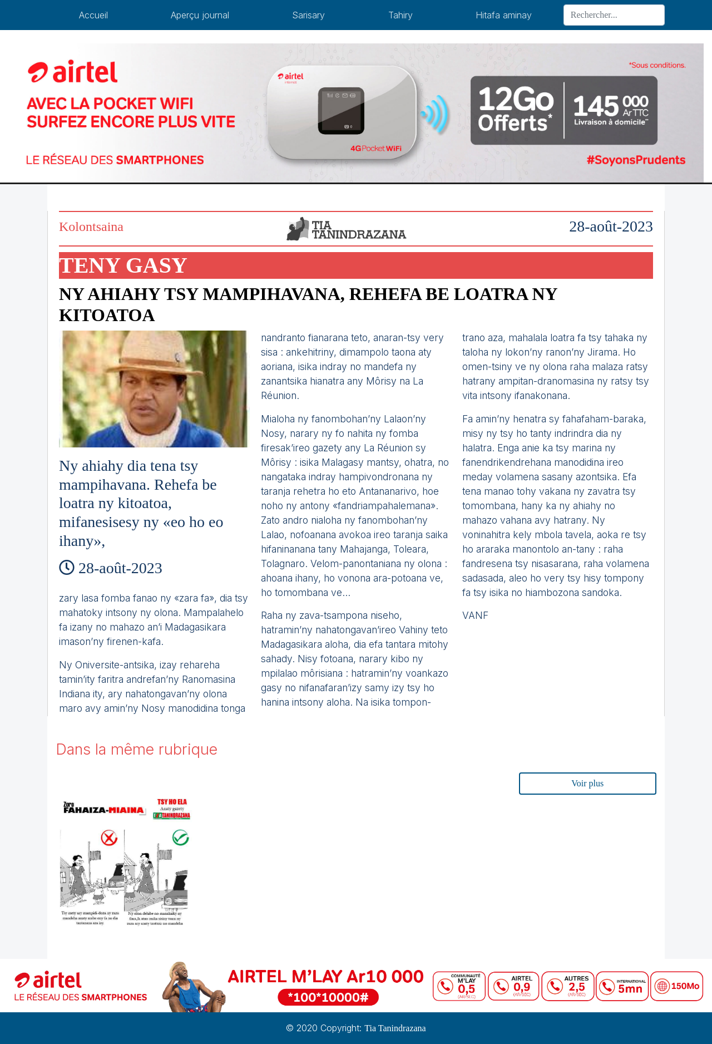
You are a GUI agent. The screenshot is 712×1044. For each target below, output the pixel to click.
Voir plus (587, 783)
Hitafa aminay (504, 15)
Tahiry (400, 15)
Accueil (93, 15)
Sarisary (308, 15)
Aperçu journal (200, 15)
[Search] (614, 15)
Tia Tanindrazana (395, 1028)
